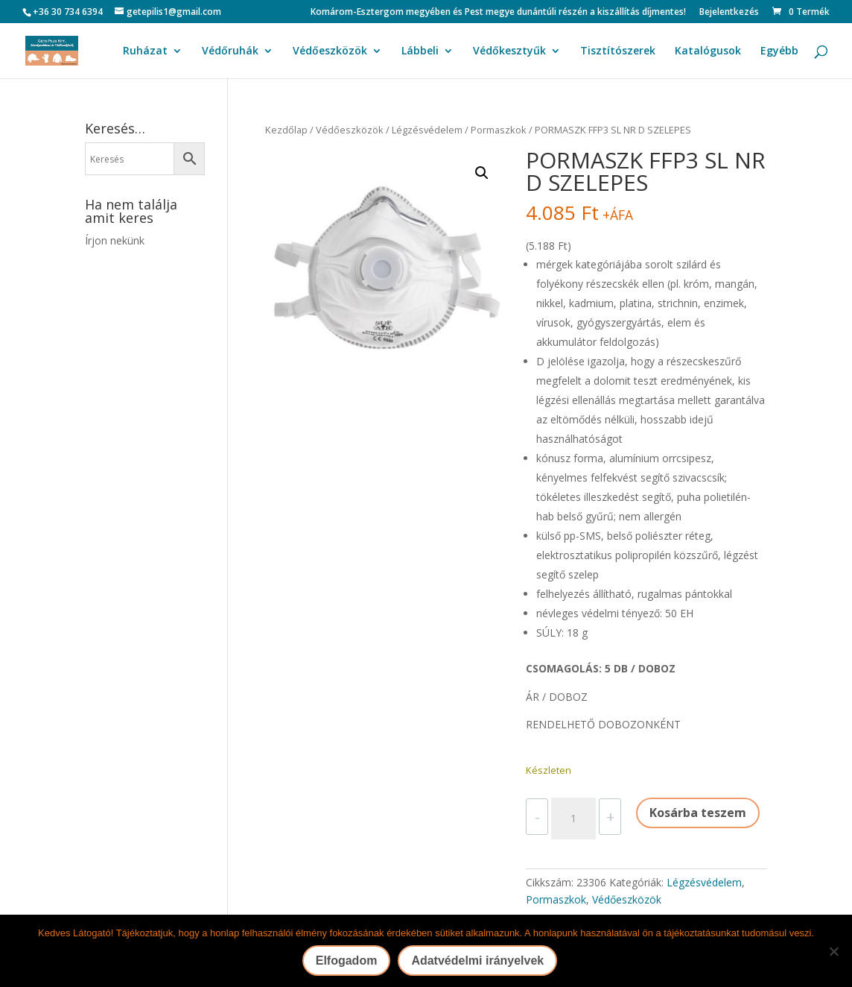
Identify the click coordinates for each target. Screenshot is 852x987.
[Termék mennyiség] (573, 818)
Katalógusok (708, 51)
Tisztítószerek (617, 51)
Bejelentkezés (729, 12)
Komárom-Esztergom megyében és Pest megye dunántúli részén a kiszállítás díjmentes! (498, 12)
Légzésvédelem (427, 129)
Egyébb (779, 51)
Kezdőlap (286, 129)
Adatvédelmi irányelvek (477, 960)
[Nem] (833, 951)
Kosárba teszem (697, 812)
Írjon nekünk (114, 240)
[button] (481, 173)
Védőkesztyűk (509, 51)
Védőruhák (230, 51)
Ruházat (145, 51)
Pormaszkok (499, 129)
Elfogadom (347, 960)
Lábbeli (420, 51)
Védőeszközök (330, 51)
